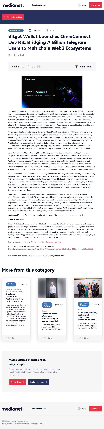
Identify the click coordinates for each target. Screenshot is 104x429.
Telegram (49, 241)
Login (82, 5)
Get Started (95, 5)
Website (34, 241)
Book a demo (17, 382)
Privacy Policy (7, 423)
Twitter (41, 241)
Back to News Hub (13, 17)
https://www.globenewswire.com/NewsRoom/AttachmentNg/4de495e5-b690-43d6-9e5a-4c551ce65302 (50, 249)
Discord (58, 241)
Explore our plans (38, 382)
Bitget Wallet (13, 223)
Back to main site (37, 5)
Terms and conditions (21, 423)
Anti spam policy (37, 423)
